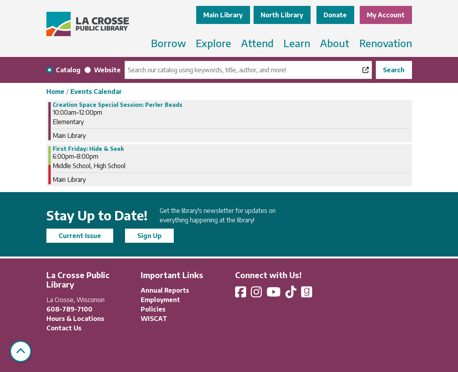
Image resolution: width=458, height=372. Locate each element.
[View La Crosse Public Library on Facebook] (241, 294)
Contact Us (63, 328)
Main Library (223, 15)
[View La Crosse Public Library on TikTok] (291, 294)
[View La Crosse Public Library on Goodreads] (306, 294)
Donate (335, 15)
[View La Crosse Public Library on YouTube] (274, 294)
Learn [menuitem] (296, 43)
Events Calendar (96, 91)
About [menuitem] (334, 43)
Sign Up (149, 236)
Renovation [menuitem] (385, 43)
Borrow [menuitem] (168, 43)
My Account (386, 15)
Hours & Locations (75, 319)
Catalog (68, 70)
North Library (282, 15)
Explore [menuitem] (213, 43)
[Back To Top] (20, 351)
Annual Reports (165, 290)
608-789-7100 (69, 309)
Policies (153, 309)
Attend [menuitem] (257, 43)
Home (55, 91)
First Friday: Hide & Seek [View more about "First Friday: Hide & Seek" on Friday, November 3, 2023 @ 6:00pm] (88, 149)
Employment (160, 300)
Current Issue (80, 236)
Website (107, 70)
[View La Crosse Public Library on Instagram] (257, 294)
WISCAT (154, 319)
